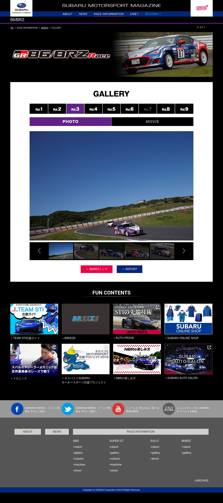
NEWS (57, 431)
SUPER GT (116, 440)
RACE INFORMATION (141, 431)
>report (77, 446)
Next (201, 190)
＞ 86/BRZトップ (96, 269)
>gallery (78, 452)
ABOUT (27, 431)
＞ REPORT (129, 269)
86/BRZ (44, 28)
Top (12, 28)
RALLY (154, 440)
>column (78, 458)
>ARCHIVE (202, 480)
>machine (79, 464)
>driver (77, 470)
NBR (76, 440)
